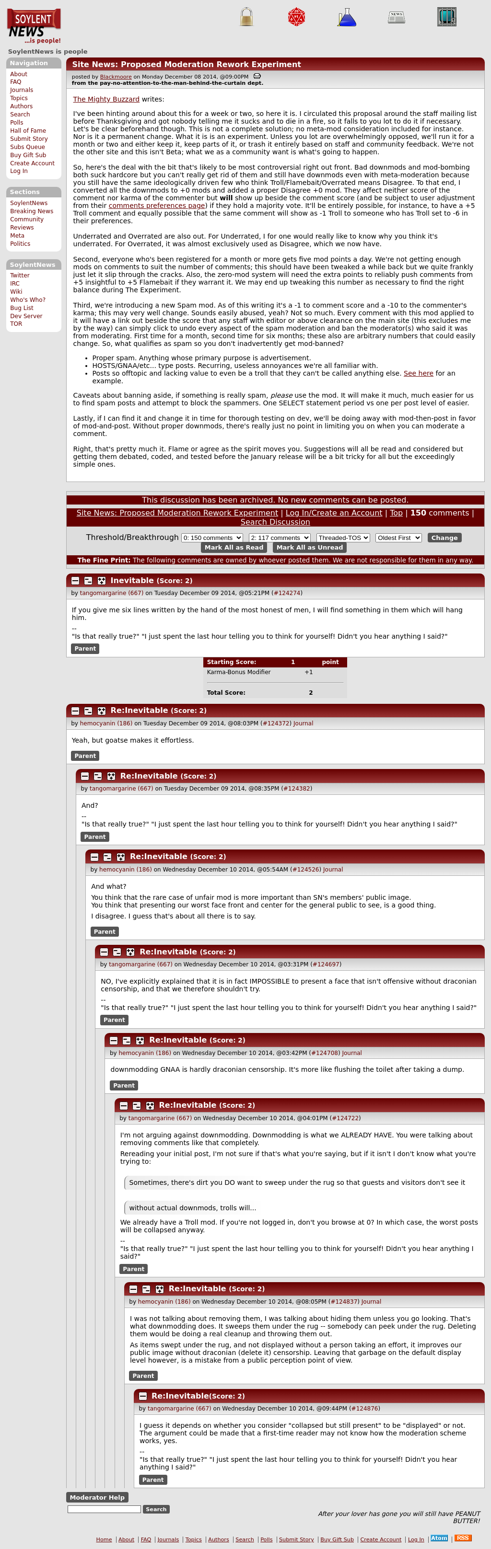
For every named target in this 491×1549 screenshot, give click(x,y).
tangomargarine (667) (112, 593)
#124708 (324, 1053)
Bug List (22, 308)
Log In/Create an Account (334, 512)
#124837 (343, 1301)
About (18, 74)
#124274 (287, 593)
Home (104, 1540)
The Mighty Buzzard (106, 99)
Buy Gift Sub (28, 155)
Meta (17, 235)
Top (396, 512)
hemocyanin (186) (106, 723)
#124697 (326, 964)
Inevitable (132, 580)
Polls (16, 122)
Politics (20, 244)
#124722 (345, 1118)
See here (418, 373)
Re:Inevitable (139, 710)
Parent (85, 648)
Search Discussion (275, 522)
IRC (15, 283)
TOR (16, 324)
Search (20, 114)
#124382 (296, 788)
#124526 (305, 869)
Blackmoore (116, 77)
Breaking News (31, 211)
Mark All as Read (234, 547)
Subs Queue (27, 147)
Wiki (16, 291)
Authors (21, 106)
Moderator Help (97, 1497)
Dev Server (26, 316)
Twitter (19, 275)
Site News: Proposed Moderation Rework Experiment (186, 64)
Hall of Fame (28, 130)
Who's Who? (28, 300)
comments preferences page (157, 205)
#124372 (276, 723)
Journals (21, 90)
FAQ (15, 82)
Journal (303, 723)
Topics (19, 98)
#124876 (364, 1408)
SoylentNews (33, 26)
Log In (19, 171)
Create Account (32, 163)
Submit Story (29, 139)
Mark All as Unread (310, 547)
